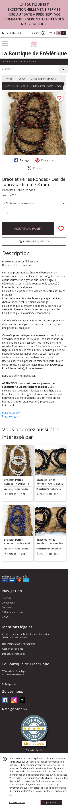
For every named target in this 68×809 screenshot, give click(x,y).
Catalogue (8, 602)
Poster (34, 168)
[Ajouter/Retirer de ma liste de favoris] (60, 228)
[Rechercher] (63, 69)
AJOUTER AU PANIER (28, 229)
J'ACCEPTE (51, 802)
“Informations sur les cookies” (24, 787)
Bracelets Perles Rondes (18, 190)
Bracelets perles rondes (43, 78)
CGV (5, 616)
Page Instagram (11, 416)
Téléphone (9, 684)
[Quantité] (9, 213)
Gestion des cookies (12, 648)
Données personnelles (13, 653)
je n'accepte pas (17, 802)
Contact (35, 33)
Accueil (9, 78)
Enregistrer (44, 160)
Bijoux (22, 78)
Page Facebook (11, 412)
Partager (22, 160)
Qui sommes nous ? (13, 612)
